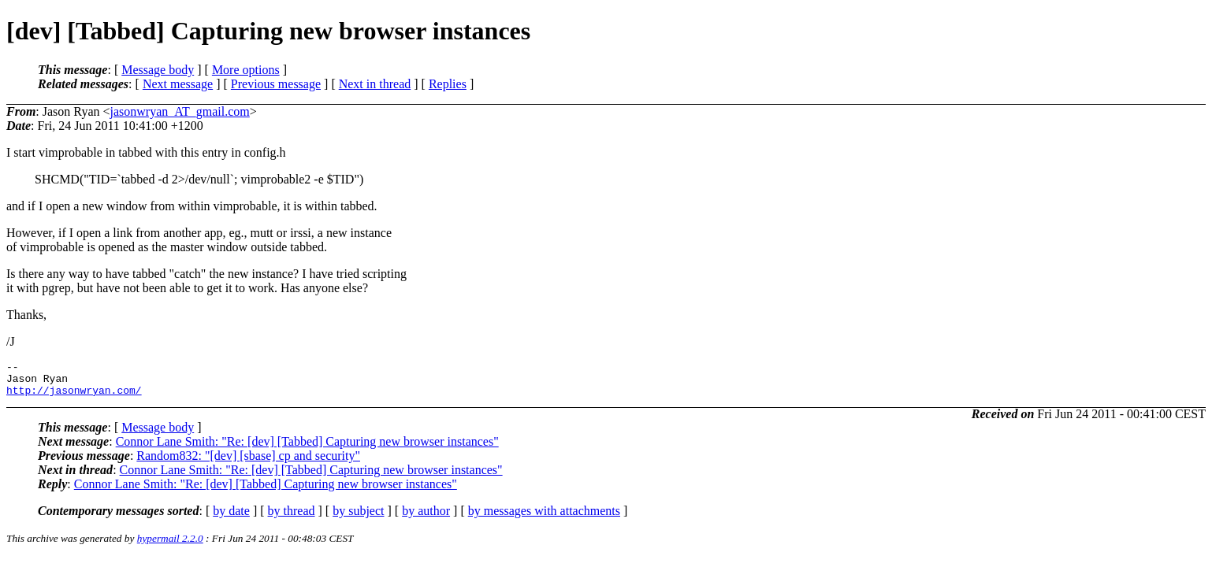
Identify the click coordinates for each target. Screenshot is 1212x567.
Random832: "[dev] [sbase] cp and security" (248, 462)
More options (246, 69)
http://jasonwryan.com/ (74, 397)
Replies (448, 84)
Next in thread (375, 84)
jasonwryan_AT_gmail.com (180, 111)
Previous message (276, 84)
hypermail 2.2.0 (170, 545)
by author (426, 517)
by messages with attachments (544, 517)
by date (231, 517)
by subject (358, 517)
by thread (291, 517)
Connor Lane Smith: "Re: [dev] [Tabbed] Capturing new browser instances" (307, 448)
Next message (178, 84)
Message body (157, 69)
